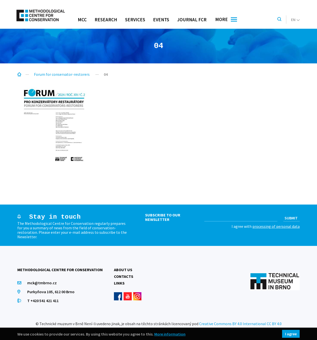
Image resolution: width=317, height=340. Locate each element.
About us (123, 269)
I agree (291, 333)
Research (106, 20)
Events (161, 20)
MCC (82, 20)
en (295, 19)
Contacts (123, 276)
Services (135, 20)
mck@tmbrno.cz (42, 282)
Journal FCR (192, 20)
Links (119, 283)
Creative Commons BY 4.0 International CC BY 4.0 (240, 323)
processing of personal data (276, 226)
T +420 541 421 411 (43, 300)
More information (169, 334)
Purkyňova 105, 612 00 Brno (51, 291)
